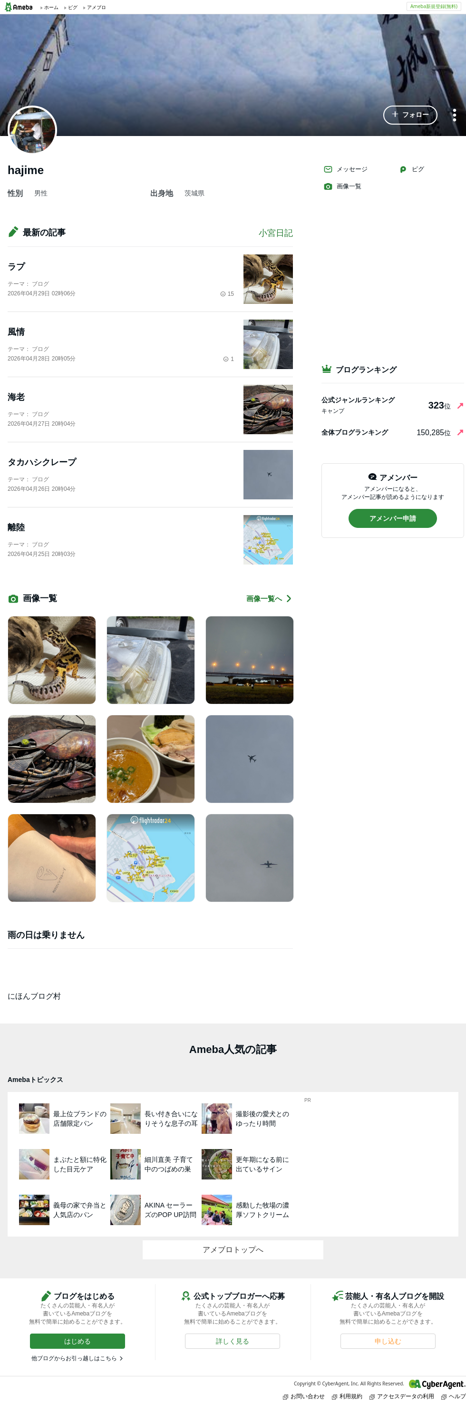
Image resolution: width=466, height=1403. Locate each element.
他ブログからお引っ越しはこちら (74, 1358)
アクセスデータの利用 (401, 1396)
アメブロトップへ (233, 1250)
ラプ (16, 267)
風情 (16, 332)
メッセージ (345, 169)
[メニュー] (454, 116)
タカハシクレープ (42, 462)
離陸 (16, 527)
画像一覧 (342, 186)
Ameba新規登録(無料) (433, 6)
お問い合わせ (304, 1396)
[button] (410, 115)
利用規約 (347, 1396)
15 (227, 294)
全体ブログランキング (354, 432)
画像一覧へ (269, 598)
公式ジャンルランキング (358, 400)
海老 (16, 397)
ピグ (411, 169)
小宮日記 (276, 233)
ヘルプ (453, 1396)
